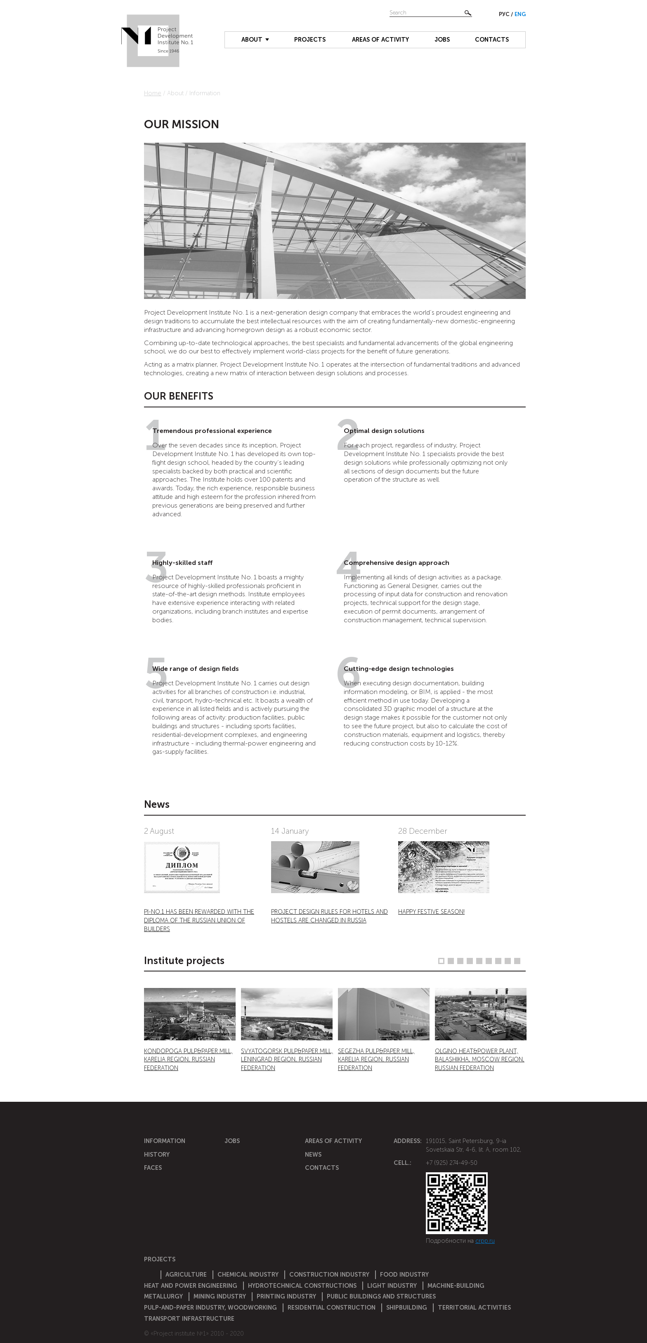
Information (164, 1141)
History (157, 1154)
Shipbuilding (406, 1307)
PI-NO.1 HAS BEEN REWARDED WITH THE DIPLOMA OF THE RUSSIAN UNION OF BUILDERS (199, 920)
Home (152, 93)
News (313, 1154)
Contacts (492, 39)
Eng (520, 14)
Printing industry (286, 1296)
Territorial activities (474, 1307)
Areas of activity (380, 39)
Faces (153, 1167)
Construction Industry (329, 1274)
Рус (505, 14)
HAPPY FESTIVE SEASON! (431, 911)
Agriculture (186, 1274)
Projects (310, 39)
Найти (468, 13)
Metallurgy (163, 1296)
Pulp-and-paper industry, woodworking (210, 1307)
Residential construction (331, 1307)
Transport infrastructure (189, 1318)
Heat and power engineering (190, 1285)
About (251, 39)
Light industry (392, 1285)
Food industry (404, 1274)
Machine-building (455, 1285)
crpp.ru (485, 1240)
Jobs (442, 39)
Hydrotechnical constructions (302, 1285)
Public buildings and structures (381, 1296)
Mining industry (220, 1296)
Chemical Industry (248, 1274)
